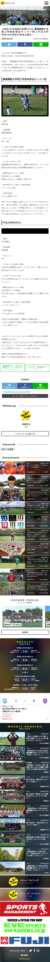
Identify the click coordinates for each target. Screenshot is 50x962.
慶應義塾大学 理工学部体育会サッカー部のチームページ (13, 367)
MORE (25, 632)
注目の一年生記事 (7, 449)
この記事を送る (40, 386)
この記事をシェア (25, 386)
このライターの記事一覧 (25, 434)
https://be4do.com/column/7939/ (16, 392)
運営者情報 (24, 955)
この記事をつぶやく (9, 386)
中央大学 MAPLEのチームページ (37, 368)
